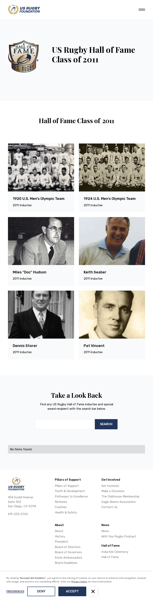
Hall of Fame (110, 557)
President (61, 541)
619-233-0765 (18, 514)
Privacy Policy (79, 581)
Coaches (61, 507)
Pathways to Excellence (71, 496)
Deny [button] (41, 591)
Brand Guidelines (66, 563)
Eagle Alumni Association (118, 502)
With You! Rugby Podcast (118, 536)
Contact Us (109, 507)
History (60, 536)
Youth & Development (70, 491)
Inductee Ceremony (114, 552)
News (105, 531)
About (59, 531)
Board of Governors (68, 552)
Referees (61, 502)
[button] (93, 591)
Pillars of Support (67, 486)
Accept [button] (72, 591)
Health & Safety (66, 512)
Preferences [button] (15, 591)
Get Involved (110, 486)
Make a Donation (113, 491)
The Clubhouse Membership (120, 496)
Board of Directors (67, 547)
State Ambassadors (68, 557)
